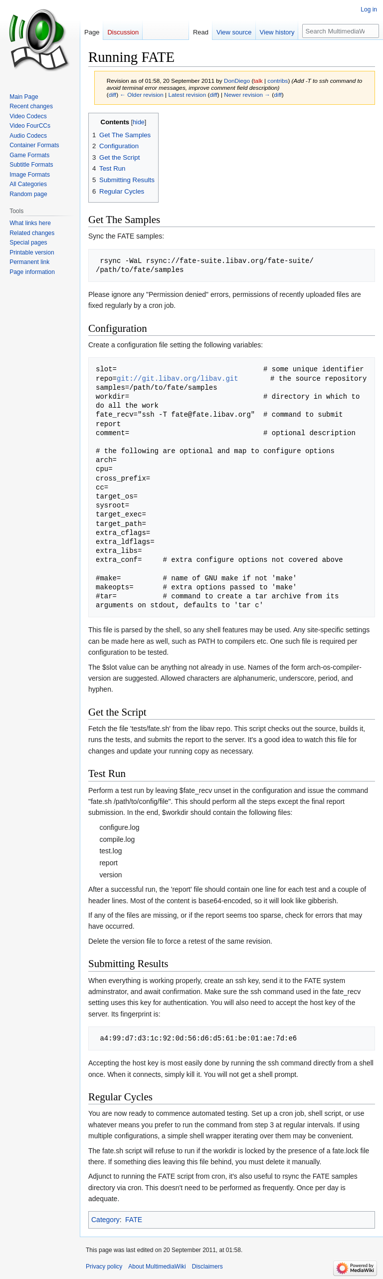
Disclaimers (207, 1266)
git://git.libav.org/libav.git (177, 378)
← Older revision (142, 94)
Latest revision (187, 94)
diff (112, 94)
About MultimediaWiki (157, 1266)
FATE (133, 1220)
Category (105, 1220)
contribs (277, 80)
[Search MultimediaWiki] (340, 31)
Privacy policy (104, 1266)
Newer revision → (247, 94)
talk (257, 80)
